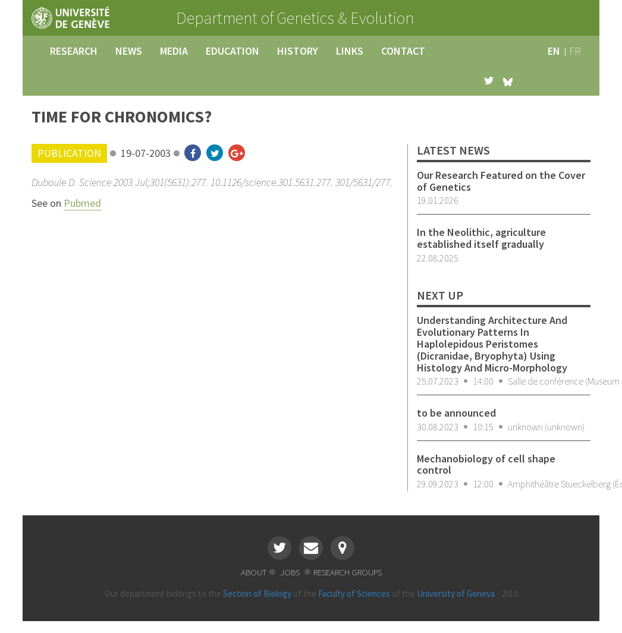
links (349, 51)
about (253, 572)
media (174, 51)
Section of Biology (257, 593)
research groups (347, 572)
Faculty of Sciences (354, 593)
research (74, 51)
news (128, 51)
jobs (290, 572)
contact (403, 51)
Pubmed (82, 203)
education (232, 51)
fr (575, 51)
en (554, 51)
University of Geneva (456, 593)
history (297, 51)
